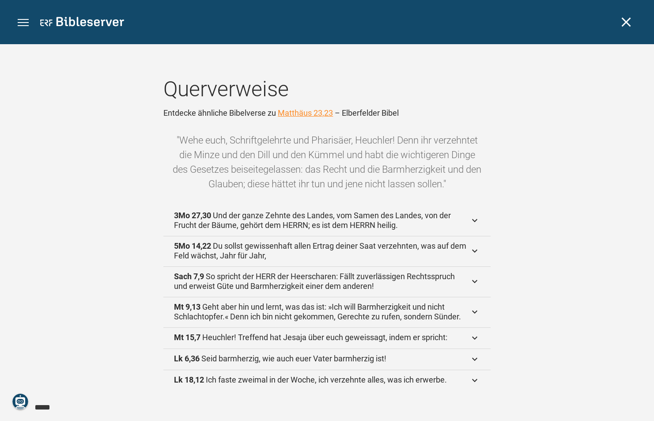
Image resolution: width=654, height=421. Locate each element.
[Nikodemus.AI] (20, 402)
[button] (23, 23)
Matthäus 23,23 (305, 113)
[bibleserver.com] (82, 23)
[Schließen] (626, 22)
